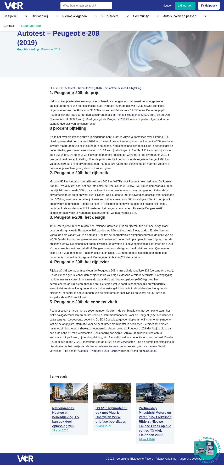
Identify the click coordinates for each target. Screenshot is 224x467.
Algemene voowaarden (193, 458)
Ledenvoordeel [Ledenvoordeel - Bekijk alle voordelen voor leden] (169, 15)
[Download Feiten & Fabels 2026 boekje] (207, 450)
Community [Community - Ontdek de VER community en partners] (97, 15)
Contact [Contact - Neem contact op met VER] (149, 15)
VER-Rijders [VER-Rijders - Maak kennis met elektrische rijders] (76, 15)
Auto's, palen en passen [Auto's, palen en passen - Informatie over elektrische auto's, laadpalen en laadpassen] (124, 15)
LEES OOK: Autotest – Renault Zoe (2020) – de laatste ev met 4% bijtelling (95, 88)
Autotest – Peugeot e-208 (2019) (98, 350)
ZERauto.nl (149, 350)
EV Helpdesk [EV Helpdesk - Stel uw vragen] (208, 5)
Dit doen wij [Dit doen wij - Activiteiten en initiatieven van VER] (29, 15)
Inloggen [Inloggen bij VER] (167, 5)
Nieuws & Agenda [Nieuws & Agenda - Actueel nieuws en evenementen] (52, 15)
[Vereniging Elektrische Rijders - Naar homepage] (13, 6)
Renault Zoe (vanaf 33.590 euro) (136, 114)
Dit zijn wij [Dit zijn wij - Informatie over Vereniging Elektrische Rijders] (9, 15)
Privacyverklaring (165, 458)
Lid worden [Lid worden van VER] (185, 5)
